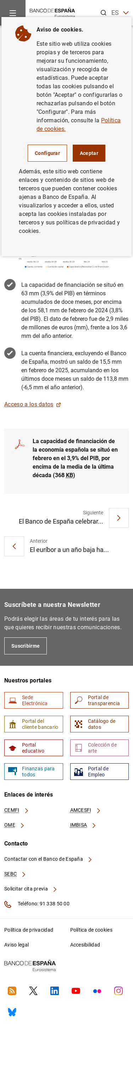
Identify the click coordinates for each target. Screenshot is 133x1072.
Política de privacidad (28, 930)
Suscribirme (25, 646)
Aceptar (89, 153)
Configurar (47, 153)
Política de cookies (91, 930)
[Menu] (13, 13)
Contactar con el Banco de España (48, 859)
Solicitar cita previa (30, 889)
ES (120, 13)
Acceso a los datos (32, 404)
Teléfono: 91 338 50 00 (37, 904)
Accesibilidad (85, 945)
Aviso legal (16, 945)
